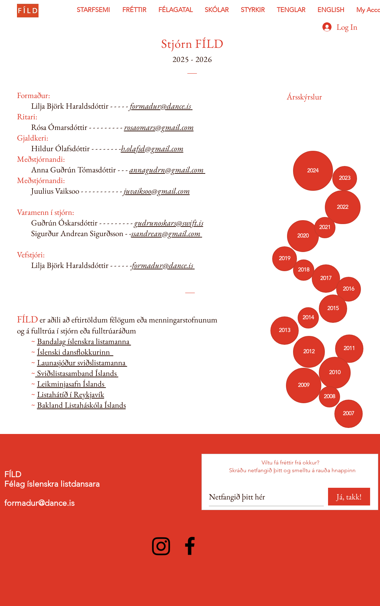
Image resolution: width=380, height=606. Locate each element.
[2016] (348, 289)
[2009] (303, 385)
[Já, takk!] (349, 496)
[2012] (309, 352)
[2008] (329, 396)
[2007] (348, 414)
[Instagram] (161, 546)
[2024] (313, 171)
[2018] (303, 270)
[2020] (303, 236)
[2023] (344, 178)
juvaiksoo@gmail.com (157, 190)
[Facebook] (190, 546)
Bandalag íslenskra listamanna (84, 341)
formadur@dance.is (160, 106)
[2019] (284, 258)
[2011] (349, 349)
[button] (94, 10)
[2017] (326, 278)
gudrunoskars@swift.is (168, 222)
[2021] (324, 227)
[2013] (284, 330)
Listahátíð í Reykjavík (70, 394)
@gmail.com (164, 148)
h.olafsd (133, 148)
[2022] (343, 207)
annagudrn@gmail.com (166, 169)
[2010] (335, 373)
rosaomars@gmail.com (159, 127)
